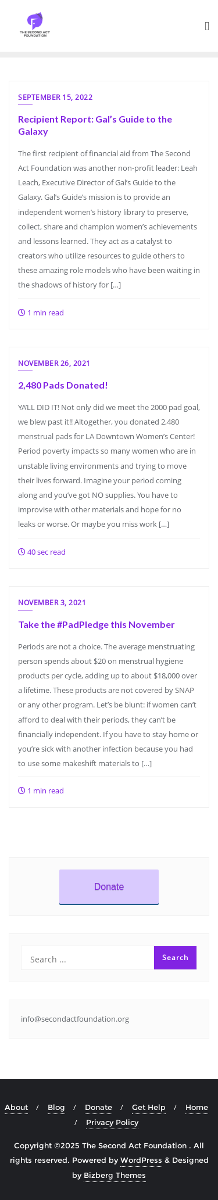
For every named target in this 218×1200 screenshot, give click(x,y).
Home (196, 1107)
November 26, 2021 (54, 363)
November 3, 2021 (52, 603)
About (16, 1107)
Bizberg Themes (115, 1175)
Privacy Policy (112, 1122)
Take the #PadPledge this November (96, 624)
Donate (109, 887)
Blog (56, 1107)
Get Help (149, 1107)
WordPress (141, 1160)
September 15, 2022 (55, 97)
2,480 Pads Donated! (63, 384)
